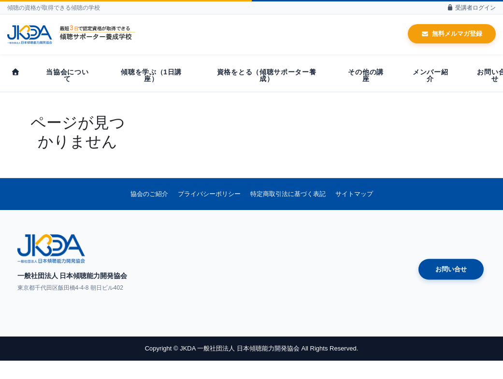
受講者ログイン (471, 7)
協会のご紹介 (149, 193)
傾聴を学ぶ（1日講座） (151, 75)
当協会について (67, 75)
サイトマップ (354, 193)
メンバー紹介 (430, 75)
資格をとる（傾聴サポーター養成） (266, 75)
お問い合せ (451, 269)
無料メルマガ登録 (451, 33)
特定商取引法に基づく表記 (288, 193)
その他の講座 (366, 75)
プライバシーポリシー (209, 193)
